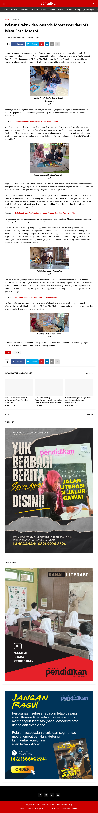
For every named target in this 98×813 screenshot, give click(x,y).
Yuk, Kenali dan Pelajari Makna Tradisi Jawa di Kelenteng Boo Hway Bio (45, 213)
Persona (60, 10)
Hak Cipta (55, 809)
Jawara (43, 10)
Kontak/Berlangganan (35, 809)
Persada (69, 10)
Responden (34, 10)
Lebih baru (7, 414)
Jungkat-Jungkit (89, 10)
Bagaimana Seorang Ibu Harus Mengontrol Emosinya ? (35, 297)
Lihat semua (89, 373)
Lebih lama (90, 414)
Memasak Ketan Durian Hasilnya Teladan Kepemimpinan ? (37, 121)
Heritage (78, 10)
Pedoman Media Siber (70, 809)
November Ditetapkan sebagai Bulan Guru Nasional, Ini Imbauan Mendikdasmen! (78, 400)
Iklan (47, 809)
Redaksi (23, 809)
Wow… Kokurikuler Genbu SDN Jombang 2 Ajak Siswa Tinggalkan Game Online (16, 400)
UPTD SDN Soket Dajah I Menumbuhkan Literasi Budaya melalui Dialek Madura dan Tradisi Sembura (48, 400)
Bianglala (14, 10)
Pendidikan (15, 19)
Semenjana (24, 10)
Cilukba (5, 10)
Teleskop (52, 10)
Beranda (7, 19)
